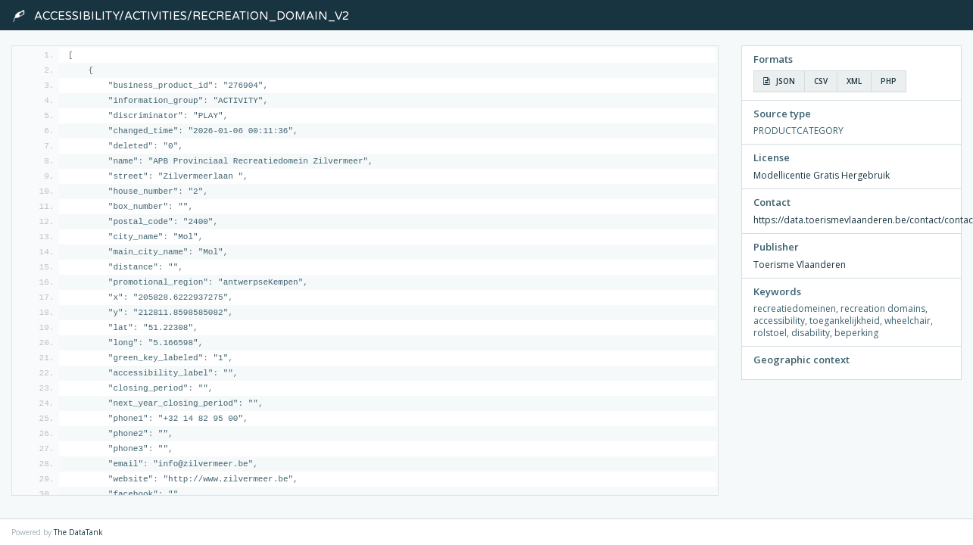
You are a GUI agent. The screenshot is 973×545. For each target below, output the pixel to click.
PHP (889, 81)
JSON (779, 81)
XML (854, 81)
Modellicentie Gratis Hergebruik (821, 175)
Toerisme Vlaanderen (799, 264)
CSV (821, 81)
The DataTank (78, 532)
